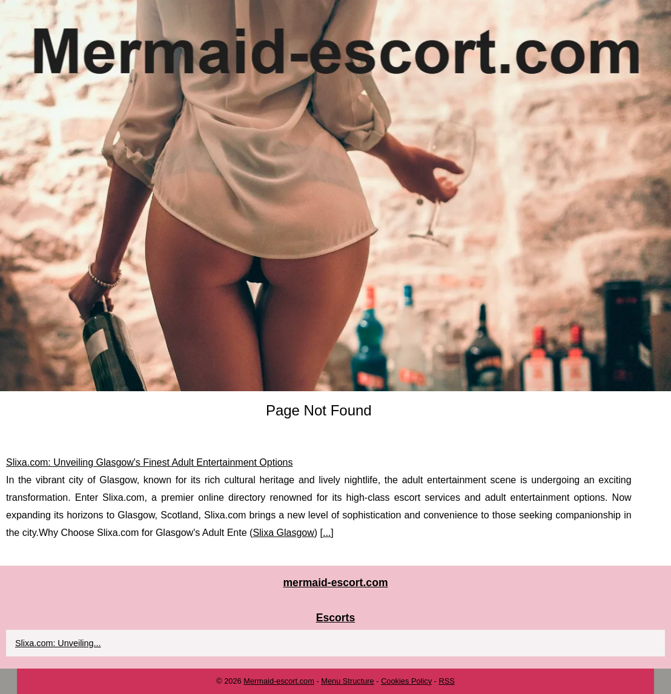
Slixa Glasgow (283, 532)
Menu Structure (347, 681)
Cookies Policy (406, 681)
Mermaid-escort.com (278, 681)
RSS (446, 681)
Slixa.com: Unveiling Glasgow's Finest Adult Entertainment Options (149, 462)
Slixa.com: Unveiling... (58, 643)
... (327, 532)
